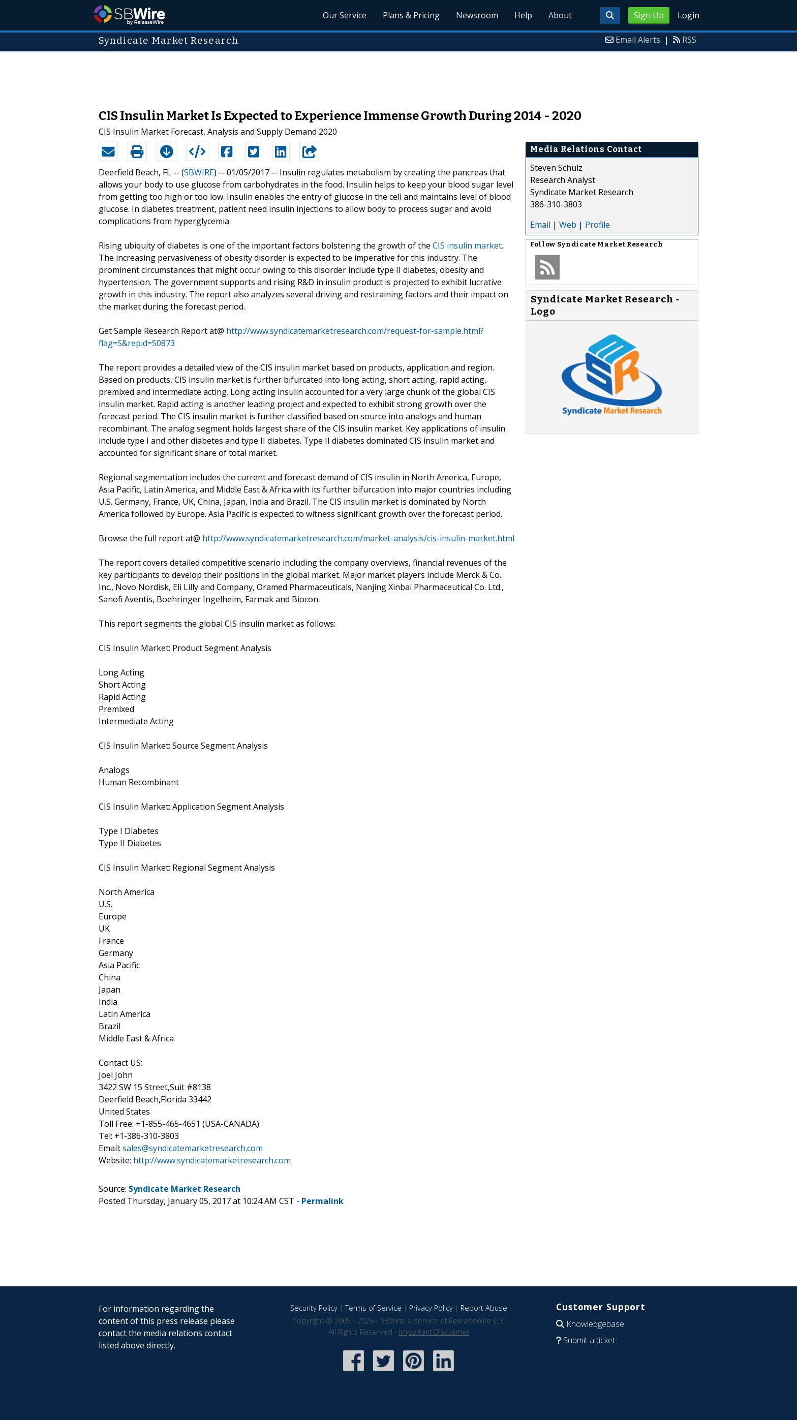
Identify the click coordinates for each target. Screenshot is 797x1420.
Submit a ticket (589, 1340)
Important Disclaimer (434, 1332)
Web (567, 224)
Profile (597, 224)
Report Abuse (484, 1308)
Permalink (322, 1201)
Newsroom (477, 15)
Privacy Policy (431, 1308)
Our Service (344, 15)
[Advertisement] (398, 75)
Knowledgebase (595, 1324)
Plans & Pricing (411, 15)
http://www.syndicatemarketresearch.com (212, 1160)
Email (540, 224)
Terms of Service (373, 1308)
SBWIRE (199, 172)
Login (688, 15)
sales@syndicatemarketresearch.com (192, 1148)
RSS (689, 39)
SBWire (129, 15)
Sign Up (649, 15)
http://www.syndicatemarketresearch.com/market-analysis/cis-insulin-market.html (358, 538)
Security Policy (314, 1308)
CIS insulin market (467, 245)
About (560, 15)
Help (523, 15)
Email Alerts (638, 39)
